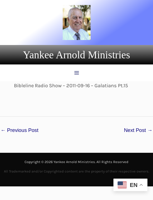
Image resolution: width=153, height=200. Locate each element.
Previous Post (19, 130)
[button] (76, 55)
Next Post (138, 130)
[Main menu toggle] (76, 72)
